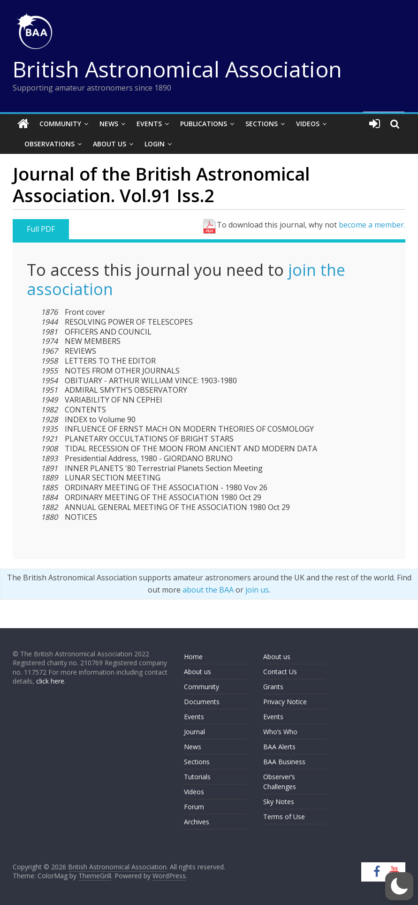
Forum (194, 806)
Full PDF (41, 229)
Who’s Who (280, 731)
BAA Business (284, 761)
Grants (273, 686)
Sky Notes (278, 801)
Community (60, 123)
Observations (49, 143)
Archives (196, 821)
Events (149, 123)
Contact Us (280, 671)
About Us (109, 143)
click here (50, 681)
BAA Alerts (279, 746)
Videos (307, 123)
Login (154, 143)
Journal (194, 731)
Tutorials (197, 776)
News (108, 123)
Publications (203, 123)
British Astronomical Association (177, 69)
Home (193, 656)
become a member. (372, 225)
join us (257, 590)
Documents (202, 701)
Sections (261, 123)
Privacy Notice (285, 701)
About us (197, 671)
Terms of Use (284, 816)
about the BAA (208, 590)
